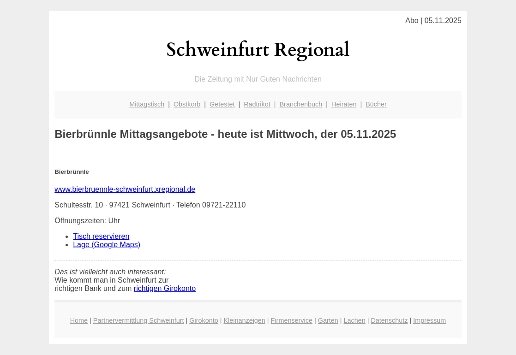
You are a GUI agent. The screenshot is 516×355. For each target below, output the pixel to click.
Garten (328, 320)
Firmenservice (291, 320)
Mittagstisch (146, 104)
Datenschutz (389, 320)
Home (79, 320)
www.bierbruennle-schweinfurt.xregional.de (124, 189)
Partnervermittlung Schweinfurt (138, 320)
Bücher (376, 104)
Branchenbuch (301, 104)
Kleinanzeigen (244, 320)
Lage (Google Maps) (106, 244)
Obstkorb (187, 104)
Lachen (354, 320)
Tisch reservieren (101, 236)
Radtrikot (257, 104)
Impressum (429, 320)
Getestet (222, 104)
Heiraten (343, 104)
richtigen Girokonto (165, 288)
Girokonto (203, 320)
